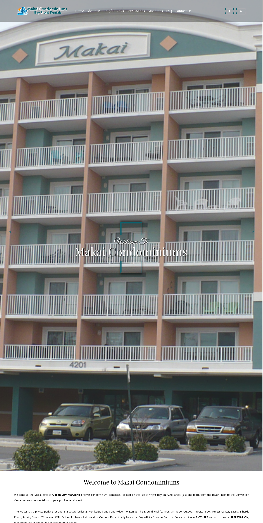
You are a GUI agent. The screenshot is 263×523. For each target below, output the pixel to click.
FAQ (169, 10)
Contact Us (183, 10)
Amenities (155, 10)
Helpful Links (113, 10)
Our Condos (136, 10)
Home (79, 10)
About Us (94, 10)
